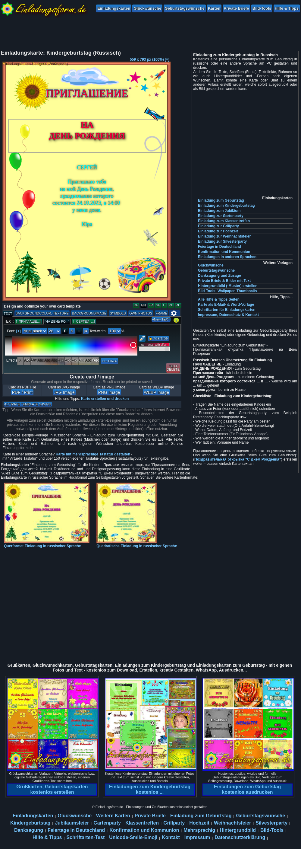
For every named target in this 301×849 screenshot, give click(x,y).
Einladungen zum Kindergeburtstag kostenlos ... (149, 789)
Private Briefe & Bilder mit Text (224, 281)
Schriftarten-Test (85, 837)
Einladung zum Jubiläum (219, 211)
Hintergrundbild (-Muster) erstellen (227, 286)
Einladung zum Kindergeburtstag (226, 205)
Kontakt (171, 837)
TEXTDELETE (173, 367)
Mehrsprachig (199, 830)
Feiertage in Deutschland (219, 246)
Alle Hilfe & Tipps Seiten (219, 299)
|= (85, 331)
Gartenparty (107, 822)
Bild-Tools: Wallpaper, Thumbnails (227, 291)
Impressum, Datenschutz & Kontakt (228, 315)
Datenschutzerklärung (240, 837)
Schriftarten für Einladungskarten (227, 310)
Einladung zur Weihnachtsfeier (224, 236)
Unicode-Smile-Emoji (133, 837)
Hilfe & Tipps (287, 8)
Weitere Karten (113, 815)
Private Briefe (236, 8)
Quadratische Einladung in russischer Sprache (136, 544)
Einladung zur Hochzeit (218, 231)
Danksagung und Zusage (219, 275)
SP (158, 305)
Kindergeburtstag (30, 822)
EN (143, 305)
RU (178, 305)
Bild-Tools (261, 8)
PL (171, 305)
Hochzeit (199, 822)
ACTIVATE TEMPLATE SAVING (27, 404)
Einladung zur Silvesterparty (222, 241)
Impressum (197, 837)
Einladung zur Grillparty (218, 226)
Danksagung (28, 830)
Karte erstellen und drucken (105, 399)
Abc (27, 360)
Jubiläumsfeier (72, 822)
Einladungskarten (113, 8)
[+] (18, 331)
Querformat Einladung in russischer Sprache (46, 544)
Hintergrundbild (238, 830)
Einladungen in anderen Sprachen (227, 257)
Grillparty (174, 822)
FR (151, 305)
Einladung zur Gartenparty (220, 216)
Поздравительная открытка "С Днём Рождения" (237, 459)
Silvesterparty (271, 822)
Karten (214, 8)
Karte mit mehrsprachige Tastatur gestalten (93, 454)
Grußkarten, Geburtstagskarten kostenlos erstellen (52, 789)
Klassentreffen (142, 822)
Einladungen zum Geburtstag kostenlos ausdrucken (247, 789)
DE (136, 305)
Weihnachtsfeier (232, 822)
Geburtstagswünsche (185, 8)
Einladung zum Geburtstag (221, 200)
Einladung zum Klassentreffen (224, 221)
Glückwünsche (147, 8)
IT (164, 305)
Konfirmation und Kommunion (224, 252)
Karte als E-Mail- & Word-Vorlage (226, 304)
